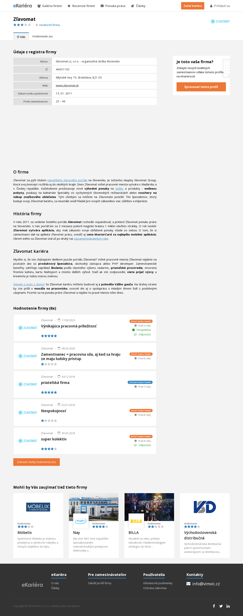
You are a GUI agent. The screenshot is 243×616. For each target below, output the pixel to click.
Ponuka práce (113, 6)
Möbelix (24, 532)
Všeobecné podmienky (158, 583)
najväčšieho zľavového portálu (67, 180)
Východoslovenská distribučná (200, 535)
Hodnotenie (42, 36)
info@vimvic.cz (203, 583)
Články (138, 6)
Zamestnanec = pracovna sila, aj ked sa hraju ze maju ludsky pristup (80, 356)
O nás (21, 37)
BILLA (134, 532)
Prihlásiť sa (220, 6)
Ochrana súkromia (154, 588)
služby (119, 188)
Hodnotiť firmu (47, 25)
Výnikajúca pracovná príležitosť (68, 326)
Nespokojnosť (53, 410)
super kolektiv (54, 439)
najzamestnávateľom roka (90, 238)
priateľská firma (55, 382)
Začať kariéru (193, 6)
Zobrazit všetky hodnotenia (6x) (36, 462)
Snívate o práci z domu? (29, 284)
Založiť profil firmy (99, 583)
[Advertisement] (85, 134)
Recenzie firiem (81, 6)
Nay (76, 532)
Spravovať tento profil (201, 87)
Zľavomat (47, 320)
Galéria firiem (49, 6)
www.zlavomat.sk (67, 85)
